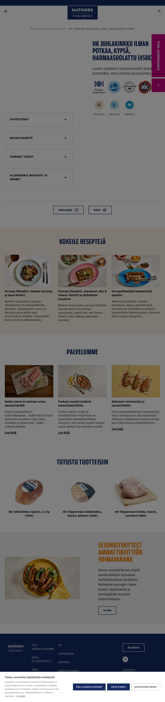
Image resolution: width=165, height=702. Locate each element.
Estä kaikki (118, 687)
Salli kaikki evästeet (89, 687)
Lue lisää (20, 696)
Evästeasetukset (146, 687)
